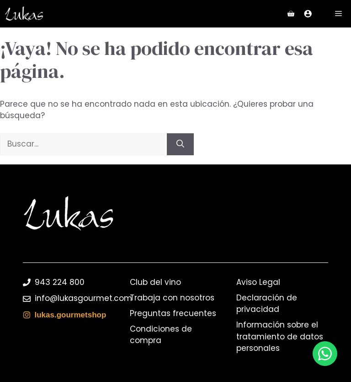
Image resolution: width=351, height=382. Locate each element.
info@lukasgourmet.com (83, 298)
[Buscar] (180, 144)
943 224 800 (60, 282)
